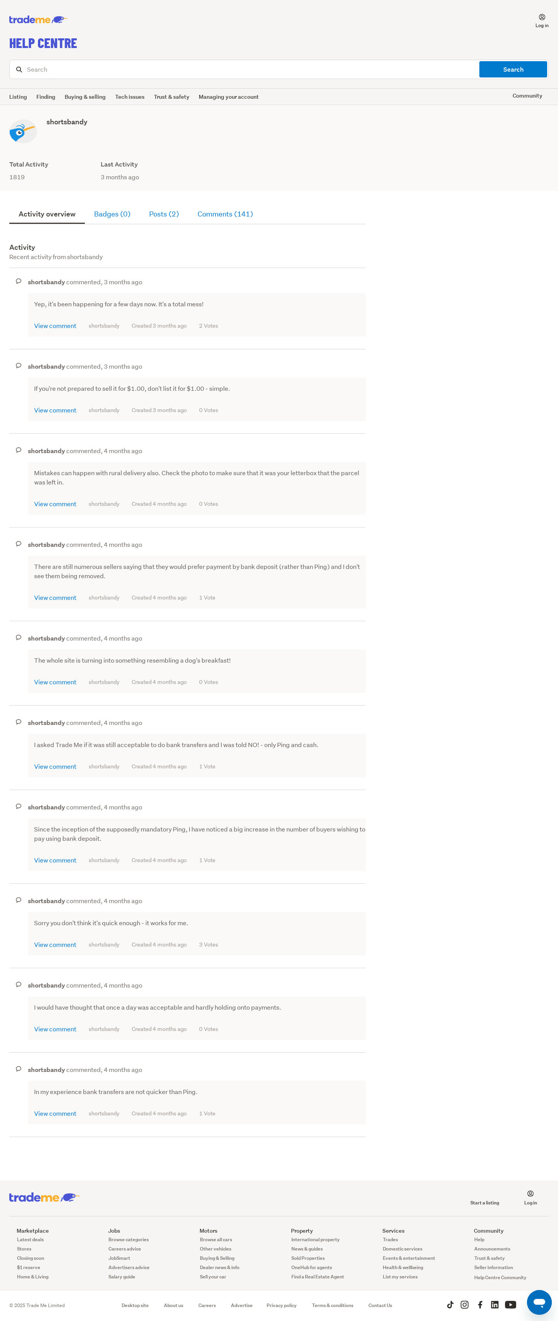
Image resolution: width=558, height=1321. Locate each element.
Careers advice (124, 1248)
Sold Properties (308, 1258)
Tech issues (130, 96)
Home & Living (32, 1276)
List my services (400, 1276)
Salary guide (121, 1276)
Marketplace (29, 1230)
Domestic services (402, 1248)
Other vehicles (215, 1248)
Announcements (492, 1248)
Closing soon (30, 1258)
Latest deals (30, 1239)
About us (173, 1305)
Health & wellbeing (403, 1267)
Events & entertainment (409, 1258)
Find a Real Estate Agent (317, 1276)
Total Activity (28, 164)
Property (298, 1230)
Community (485, 1230)
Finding (45, 96)
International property (315, 1239)
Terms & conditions (332, 1305)
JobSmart (119, 1258)
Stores (24, 1248)
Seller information (493, 1267)
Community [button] (527, 95)
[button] (537, 20)
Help (479, 1239)
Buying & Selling (217, 1258)
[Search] (279, 69)
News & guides (307, 1248)
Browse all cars (216, 1239)
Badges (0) (112, 214)
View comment (55, 325)
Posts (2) (164, 214)
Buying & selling (85, 96)
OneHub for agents (311, 1267)
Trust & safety (171, 96)
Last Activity (119, 164)
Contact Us (380, 1305)
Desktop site (135, 1305)
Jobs (110, 1230)
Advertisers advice (129, 1267)
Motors (204, 1230)
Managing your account (229, 96)
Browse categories (128, 1239)
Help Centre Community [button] (500, 1277)
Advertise (242, 1305)
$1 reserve (28, 1267)
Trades (390, 1239)
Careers (207, 1305)
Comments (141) (225, 214)
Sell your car (213, 1276)
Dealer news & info (219, 1267)
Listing (18, 96)
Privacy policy (282, 1305)
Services (390, 1230)
